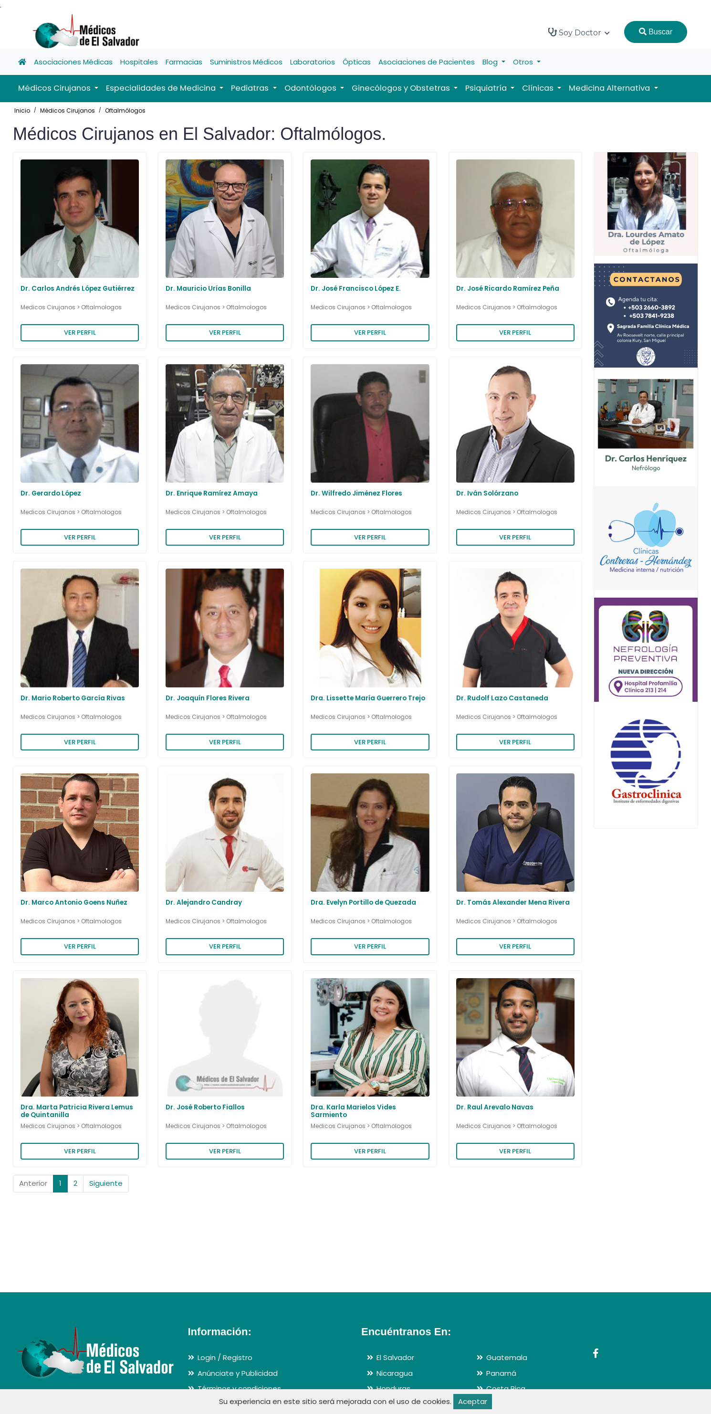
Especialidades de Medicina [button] (162, 88)
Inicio (22, 110)
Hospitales (139, 62)
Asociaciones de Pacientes (426, 62)
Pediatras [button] (251, 88)
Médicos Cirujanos (67, 110)
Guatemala (506, 1357)
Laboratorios (312, 62)
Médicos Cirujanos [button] (55, 88)
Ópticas (357, 62)
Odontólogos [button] (311, 88)
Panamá (501, 1373)
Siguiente (106, 1183)
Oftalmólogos (125, 110)
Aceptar (472, 1401)
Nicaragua (394, 1373)
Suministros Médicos (246, 62)
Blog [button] (491, 62)
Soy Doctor (579, 32)
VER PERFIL (80, 332)
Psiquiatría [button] (487, 88)
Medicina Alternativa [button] (610, 88)
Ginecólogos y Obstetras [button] (402, 88)
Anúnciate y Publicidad (238, 1373)
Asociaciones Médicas (73, 62)
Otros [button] (524, 62)
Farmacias (184, 62)
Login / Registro (225, 1357)
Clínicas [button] (538, 88)
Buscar (655, 32)
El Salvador (395, 1357)
